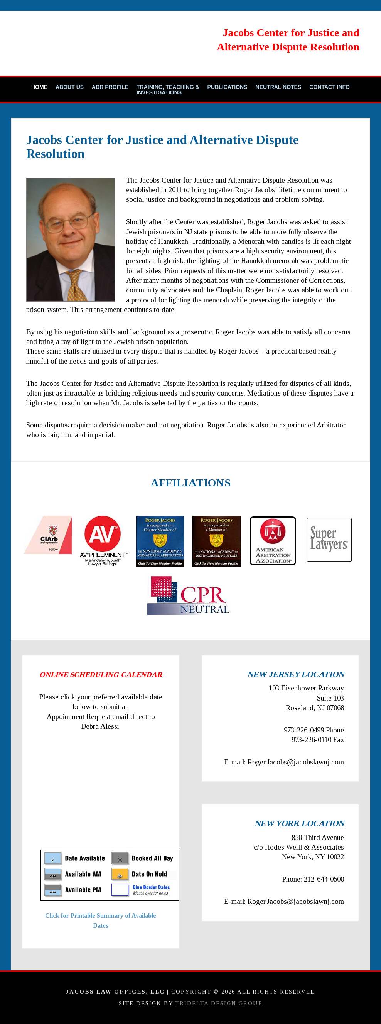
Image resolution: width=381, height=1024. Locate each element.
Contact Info (329, 87)
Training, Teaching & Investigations (168, 89)
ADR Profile (110, 87)
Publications (227, 87)
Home (39, 87)
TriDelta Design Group (219, 1003)
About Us (70, 87)
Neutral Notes (279, 87)
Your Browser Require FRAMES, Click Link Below (109, 797)
